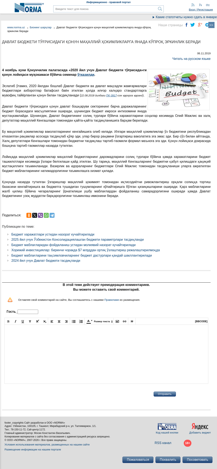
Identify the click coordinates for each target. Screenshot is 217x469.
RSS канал (163, 443)
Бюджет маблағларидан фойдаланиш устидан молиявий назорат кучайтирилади (73, 245)
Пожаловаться (138, 459)
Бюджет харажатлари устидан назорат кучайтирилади (52, 234)
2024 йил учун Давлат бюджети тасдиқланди (45, 260)
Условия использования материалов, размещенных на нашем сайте (47, 444)
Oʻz (208, 5)
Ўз (200, 5)
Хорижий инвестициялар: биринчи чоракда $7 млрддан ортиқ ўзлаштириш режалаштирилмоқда (85, 250)
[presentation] (35, 394)
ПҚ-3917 (111, 95)
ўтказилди (85, 74)
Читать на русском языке (191, 58)
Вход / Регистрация (201, 9)
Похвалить (168, 459)
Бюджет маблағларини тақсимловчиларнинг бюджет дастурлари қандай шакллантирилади (81, 255)
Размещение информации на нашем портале (33, 449)
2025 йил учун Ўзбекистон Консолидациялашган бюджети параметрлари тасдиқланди (77, 239)
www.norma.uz (16, 27)
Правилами (111, 299)
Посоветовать (197, 459)
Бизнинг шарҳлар (41, 27)
